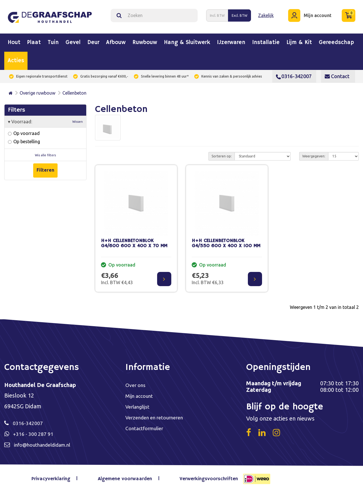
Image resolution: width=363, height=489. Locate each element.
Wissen (77, 118)
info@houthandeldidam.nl (47, 442)
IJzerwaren (231, 39)
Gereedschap (336, 39)
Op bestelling (24, 138)
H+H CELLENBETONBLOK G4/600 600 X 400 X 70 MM (134, 240)
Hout (14, 39)
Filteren (45, 166)
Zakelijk (266, 13)
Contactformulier (147, 426)
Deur (93, 39)
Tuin (53, 39)
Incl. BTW (217, 14)
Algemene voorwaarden (124, 476)
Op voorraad (24, 130)
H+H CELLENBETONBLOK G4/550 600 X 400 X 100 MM (226, 240)
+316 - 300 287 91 (35, 431)
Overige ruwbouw (37, 89)
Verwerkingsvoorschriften (204, 476)
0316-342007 (294, 73)
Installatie (266, 39)
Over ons (136, 381)
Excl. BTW (239, 14)
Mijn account (141, 393)
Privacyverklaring (57, 476)
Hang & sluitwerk (187, 39)
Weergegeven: (313, 153)
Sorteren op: (222, 153)
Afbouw (116, 39)
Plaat (34, 39)
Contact (337, 73)
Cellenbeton (74, 89)
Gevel (73, 39)
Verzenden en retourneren (159, 415)
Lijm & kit (299, 39)
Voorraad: (45, 118)
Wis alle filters (45, 151)
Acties (16, 57)
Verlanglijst (139, 404)
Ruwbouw (144, 39)
